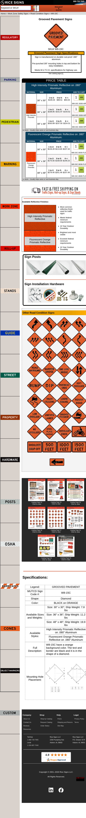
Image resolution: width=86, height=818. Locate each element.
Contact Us (27, 722)
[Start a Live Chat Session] (80, 779)
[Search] (16, 8)
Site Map (60, 726)
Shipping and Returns (65, 722)
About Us (26, 719)
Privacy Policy (79, 719)
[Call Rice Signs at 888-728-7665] (78, 1)
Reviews (26, 726)
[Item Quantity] (76, 97)
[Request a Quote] (59, 8)
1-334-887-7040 (32, 745)
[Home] (12, 2)
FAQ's (59, 719)
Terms (76, 722)
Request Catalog (46, 722)
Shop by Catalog (46, 719)
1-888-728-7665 (32, 740)
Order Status (44, 726)
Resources (27, 729)
